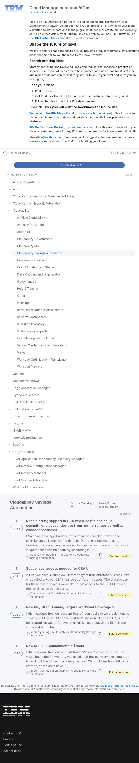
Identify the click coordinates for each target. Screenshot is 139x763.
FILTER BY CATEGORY (22, 174)
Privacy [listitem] (8, 739)
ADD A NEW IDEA (69, 165)
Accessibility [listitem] (12, 751)
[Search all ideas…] (32, 152)
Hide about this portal (42, 12)
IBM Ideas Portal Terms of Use (118, 685)
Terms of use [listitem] (12, 745)
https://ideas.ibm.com (79, 127)
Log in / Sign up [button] (123, 152)
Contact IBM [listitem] (12, 733)
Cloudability (65, 554)
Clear (128, 174)
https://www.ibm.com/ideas (93, 113)
